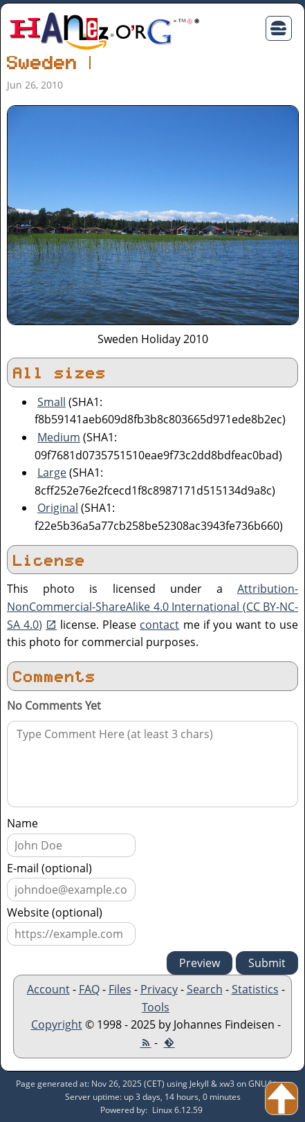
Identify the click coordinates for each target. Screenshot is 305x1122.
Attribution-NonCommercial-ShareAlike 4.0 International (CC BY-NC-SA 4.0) (152, 606)
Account (48, 989)
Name (22, 823)
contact (159, 624)
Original (57, 507)
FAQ (89, 989)
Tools (155, 1007)
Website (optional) (54, 912)
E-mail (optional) (49, 868)
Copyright (56, 1024)
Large (51, 472)
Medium (58, 437)
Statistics (255, 989)
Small (51, 402)
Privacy (159, 989)
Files (120, 989)
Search (205, 989)
